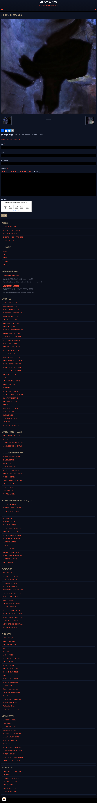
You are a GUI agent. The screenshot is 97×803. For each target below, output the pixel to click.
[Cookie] (4, 799)
